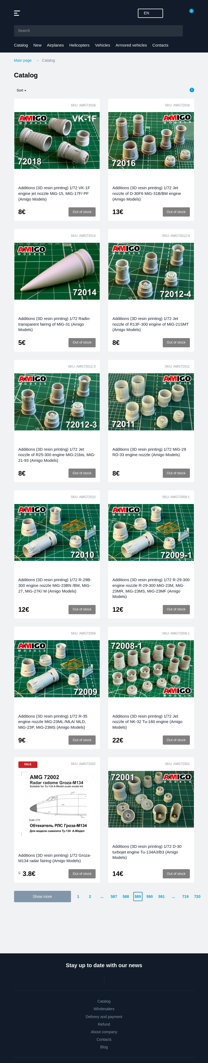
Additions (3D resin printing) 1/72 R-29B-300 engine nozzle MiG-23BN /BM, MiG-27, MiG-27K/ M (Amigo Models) (55, 585)
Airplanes (55, 45)
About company (104, 1032)
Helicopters (79, 45)
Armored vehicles (131, 45)
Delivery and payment (104, 1017)
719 (185, 896)
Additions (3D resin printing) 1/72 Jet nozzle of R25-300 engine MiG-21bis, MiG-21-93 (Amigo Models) (56, 455)
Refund (104, 1024)
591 (161, 896)
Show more (42, 896)
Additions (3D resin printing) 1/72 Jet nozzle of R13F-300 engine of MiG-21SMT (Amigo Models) (150, 324)
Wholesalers (103, 1009)
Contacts (160, 45)
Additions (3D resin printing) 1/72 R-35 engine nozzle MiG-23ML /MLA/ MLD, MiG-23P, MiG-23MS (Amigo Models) (52, 722)
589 (138, 896)
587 (114, 896)
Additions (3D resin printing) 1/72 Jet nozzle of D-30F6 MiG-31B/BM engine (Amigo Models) (146, 193)
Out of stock (82, 212)
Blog (104, 1047)
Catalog (21, 45)
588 (126, 896)
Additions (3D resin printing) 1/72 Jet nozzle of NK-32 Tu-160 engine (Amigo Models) (147, 722)
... (102, 896)
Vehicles (102, 45)
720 (197, 896)
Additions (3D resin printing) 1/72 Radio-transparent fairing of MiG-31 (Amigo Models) (54, 324)
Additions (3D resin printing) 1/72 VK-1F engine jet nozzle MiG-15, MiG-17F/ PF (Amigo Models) (54, 193)
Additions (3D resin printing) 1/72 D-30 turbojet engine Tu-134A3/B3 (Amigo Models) (146, 852)
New (37, 45)
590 (150, 896)
